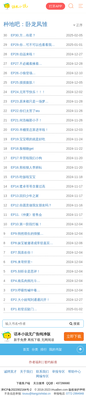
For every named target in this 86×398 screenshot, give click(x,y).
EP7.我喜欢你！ (22, 252)
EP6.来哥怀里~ (22, 262)
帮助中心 (74, 371)
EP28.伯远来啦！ (23, 54)
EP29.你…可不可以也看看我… (33, 45)
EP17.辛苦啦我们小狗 (26, 158)
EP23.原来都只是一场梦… (29, 101)
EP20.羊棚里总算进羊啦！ (29, 130)
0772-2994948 (75, 393)
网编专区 (42, 376)
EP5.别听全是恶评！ (25, 271)
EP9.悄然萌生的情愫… (27, 233)
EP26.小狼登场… (23, 73)
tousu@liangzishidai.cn (36, 393)
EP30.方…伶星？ (23, 35)
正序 (78, 25)
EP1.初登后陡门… (24, 309)
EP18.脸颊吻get (22, 148)
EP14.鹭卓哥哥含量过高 (28, 186)
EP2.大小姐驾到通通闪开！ (30, 299)
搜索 (74, 323)
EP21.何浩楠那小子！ (26, 120)
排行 (43, 349)
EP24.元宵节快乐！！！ (28, 92)
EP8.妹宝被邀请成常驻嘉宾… (32, 243)
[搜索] (71, 6)
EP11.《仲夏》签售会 (26, 215)
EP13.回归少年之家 (25, 196)
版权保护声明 (77, 389)
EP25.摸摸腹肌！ (23, 82)
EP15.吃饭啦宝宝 (23, 177)
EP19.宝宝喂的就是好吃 (28, 139)
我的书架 (55, 349)
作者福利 (35, 362)
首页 (26, 349)
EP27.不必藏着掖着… (26, 63)
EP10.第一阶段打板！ (26, 224)
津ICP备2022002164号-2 (16, 389)
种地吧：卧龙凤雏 (25, 24)
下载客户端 (23, 383)
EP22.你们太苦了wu (25, 111)
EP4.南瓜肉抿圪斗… (25, 281)
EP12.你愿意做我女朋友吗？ (31, 205)
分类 (35, 349)
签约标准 (50, 362)
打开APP (55, 6)
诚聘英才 (10, 371)
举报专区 (58, 371)
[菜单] (81, 6)
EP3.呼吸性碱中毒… (25, 290)
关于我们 (26, 371)
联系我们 (42, 371)
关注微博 (38, 383)
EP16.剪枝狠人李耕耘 (26, 167)
